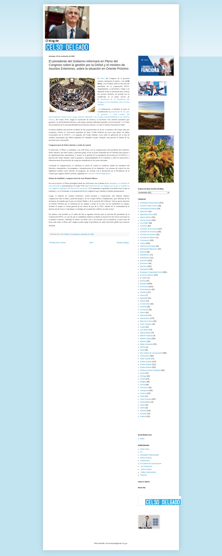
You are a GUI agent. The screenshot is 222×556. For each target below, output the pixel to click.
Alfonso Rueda (145, 220)
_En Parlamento (146, 466)
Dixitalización (145, 258)
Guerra (142, 295)
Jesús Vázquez (145, 324)
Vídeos (142, 408)
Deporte (143, 252)
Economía (144, 261)
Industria (143, 307)
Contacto (143, 475)
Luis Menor (144, 330)
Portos (142, 373)
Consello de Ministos (148, 238)
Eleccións (143, 266)
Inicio (91, 243)
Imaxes (143, 301)
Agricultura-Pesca (146, 214)
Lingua (142, 327)
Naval (142, 350)
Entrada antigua (123, 243)
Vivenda (143, 411)
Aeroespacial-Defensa (148, 209)
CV (141, 452)
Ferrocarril (144, 287)
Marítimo (143, 341)
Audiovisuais (145, 461)
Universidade (145, 402)
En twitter (143, 278)
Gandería (143, 292)
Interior (142, 313)
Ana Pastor (144, 223)
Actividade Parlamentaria (149, 203)
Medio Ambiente (146, 344)
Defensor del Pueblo (147, 246)
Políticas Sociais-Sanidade (150, 370)
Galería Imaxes (145, 458)
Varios (142, 405)
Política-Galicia (145, 367)
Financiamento (145, 289)
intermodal (144, 315)
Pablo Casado (145, 359)
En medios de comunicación (150, 464)
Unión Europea (145, 399)
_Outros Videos (146, 469)
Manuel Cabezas (146, 336)
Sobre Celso (144, 449)
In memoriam (145, 304)
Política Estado (145, 364)
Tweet (142, 396)
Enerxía (143, 281)
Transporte (144, 391)
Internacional (145, 318)
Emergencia (144, 269)
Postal (142, 379)
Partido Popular (146, 362)
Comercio (143, 226)
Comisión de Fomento (148, 232)
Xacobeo (143, 414)
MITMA (143, 347)
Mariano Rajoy (145, 339)
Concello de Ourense (148, 235)
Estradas (143, 284)
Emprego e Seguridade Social (151, 272)
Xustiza (143, 416)
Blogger (124, 543)
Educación (144, 263)
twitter (142, 439)
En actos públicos (146, 275)
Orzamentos (144, 356)
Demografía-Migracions (149, 249)
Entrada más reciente (57, 243)
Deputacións (145, 255)
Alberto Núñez (145, 217)
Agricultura (144, 211)
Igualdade (144, 298)
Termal (142, 385)
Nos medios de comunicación (151, 353)
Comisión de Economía (149, 229)
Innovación (144, 310)
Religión (143, 382)
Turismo (143, 393)
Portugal (143, 376)
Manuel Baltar (145, 333)
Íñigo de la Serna (146, 321)
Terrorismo (144, 388)
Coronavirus (144, 240)
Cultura (143, 243)
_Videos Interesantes (148, 472)
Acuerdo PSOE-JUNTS (149, 206)
